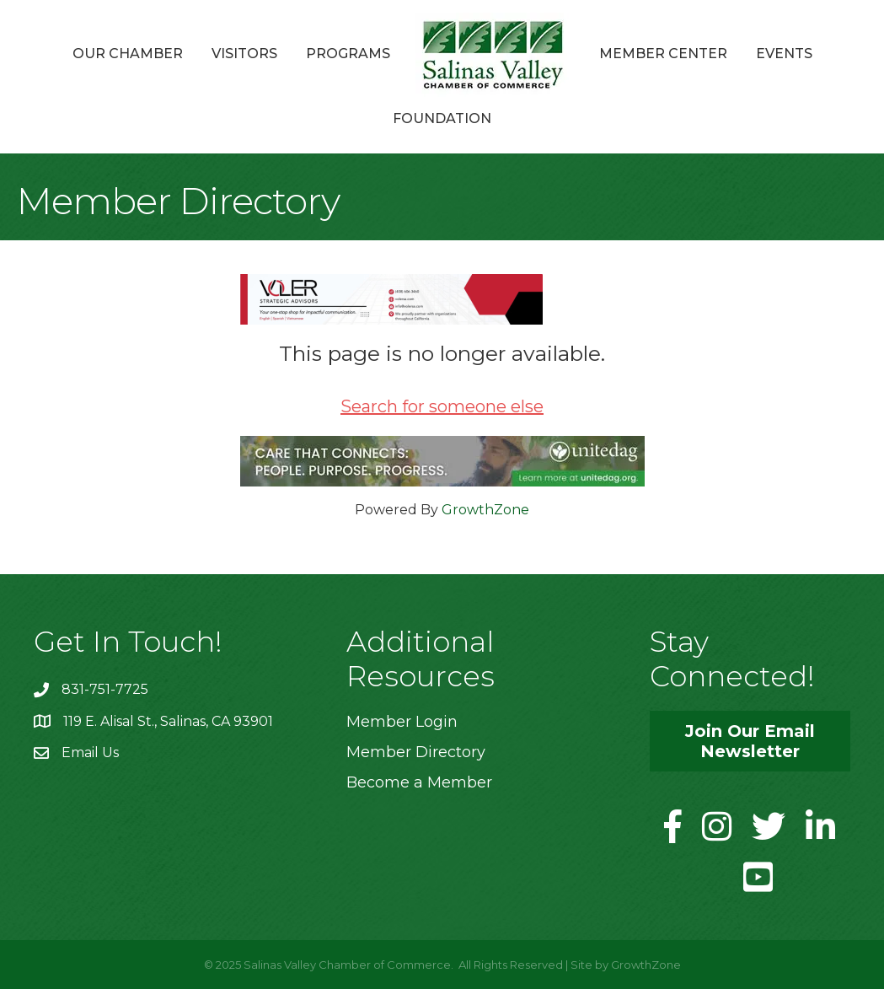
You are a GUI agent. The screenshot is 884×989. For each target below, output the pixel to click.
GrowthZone (485, 510)
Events (784, 54)
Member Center (663, 54)
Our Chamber (127, 54)
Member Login (402, 721)
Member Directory (415, 752)
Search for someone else (442, 406)
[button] (750, 741)
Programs (348, 54)
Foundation (442, 118)
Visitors (244, 54)
